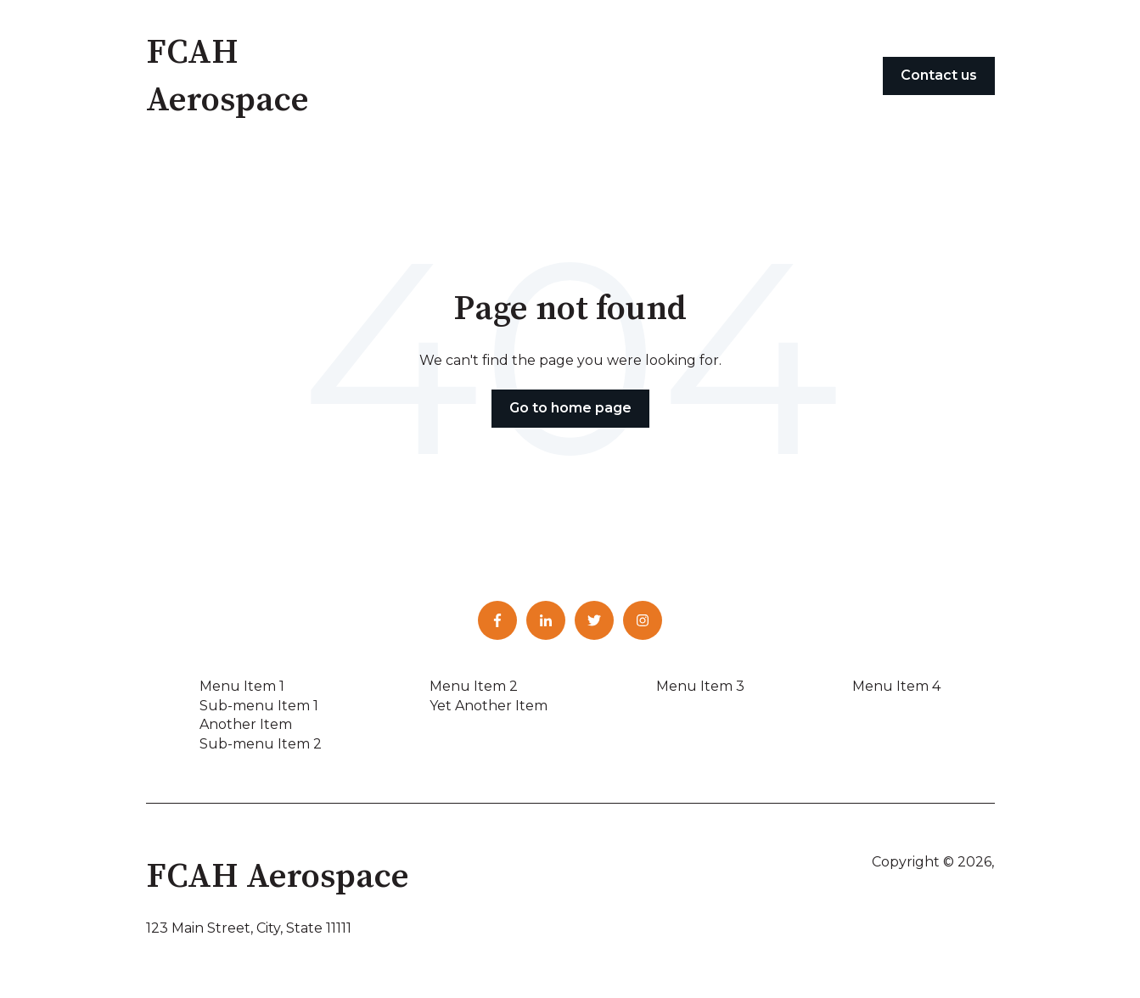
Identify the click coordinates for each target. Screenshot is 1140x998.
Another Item (245, 724)
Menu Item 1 (241, 686)
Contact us (939, 75)
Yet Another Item (489, 706)
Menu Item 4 (896, 686)
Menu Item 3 (700, 686)
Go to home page (570, 408)
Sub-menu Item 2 (260, 744)
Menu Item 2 (474, 686)
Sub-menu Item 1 (258, 706)
